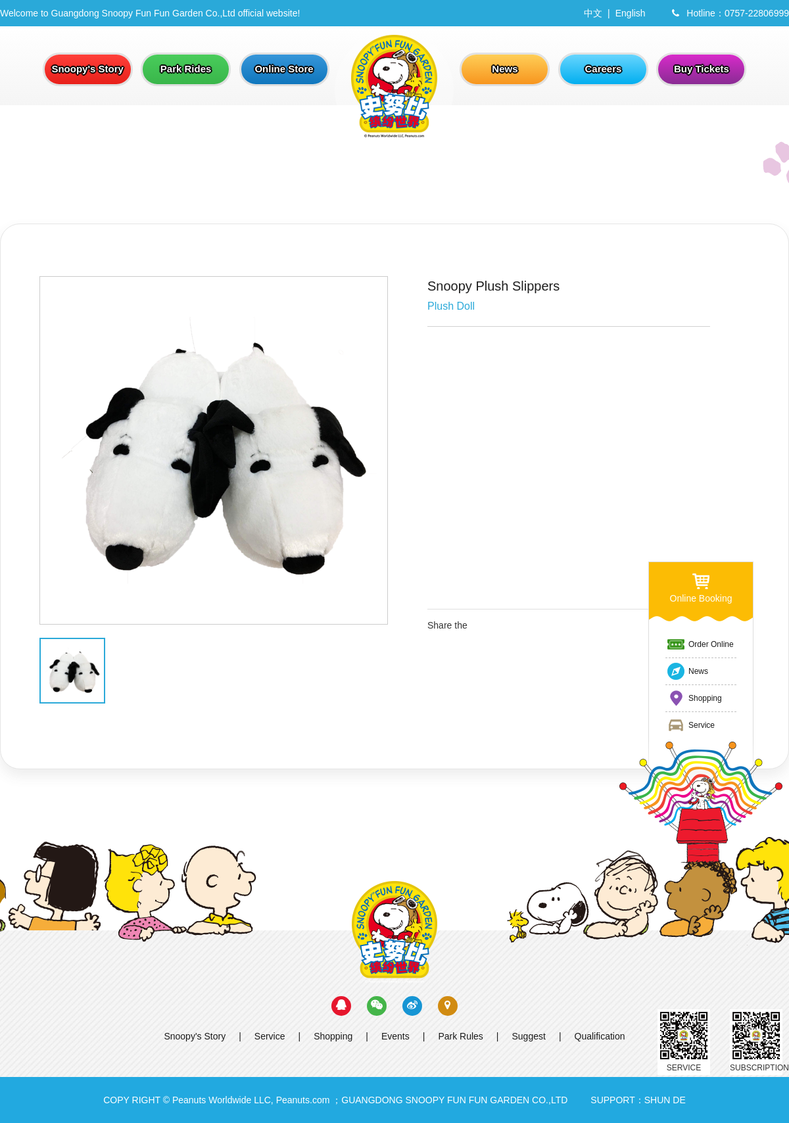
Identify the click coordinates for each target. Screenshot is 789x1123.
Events (395, 1036)
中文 (593, 13)
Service (269, 1036)
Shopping (333, 1036)
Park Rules (460, 1036)
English (630, 13)
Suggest (529, 1036)
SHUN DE (665, 1100)
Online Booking (701, 587)
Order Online (700, 644)
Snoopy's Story (195, 1036)
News (687, 671)
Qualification (600, 1036)
